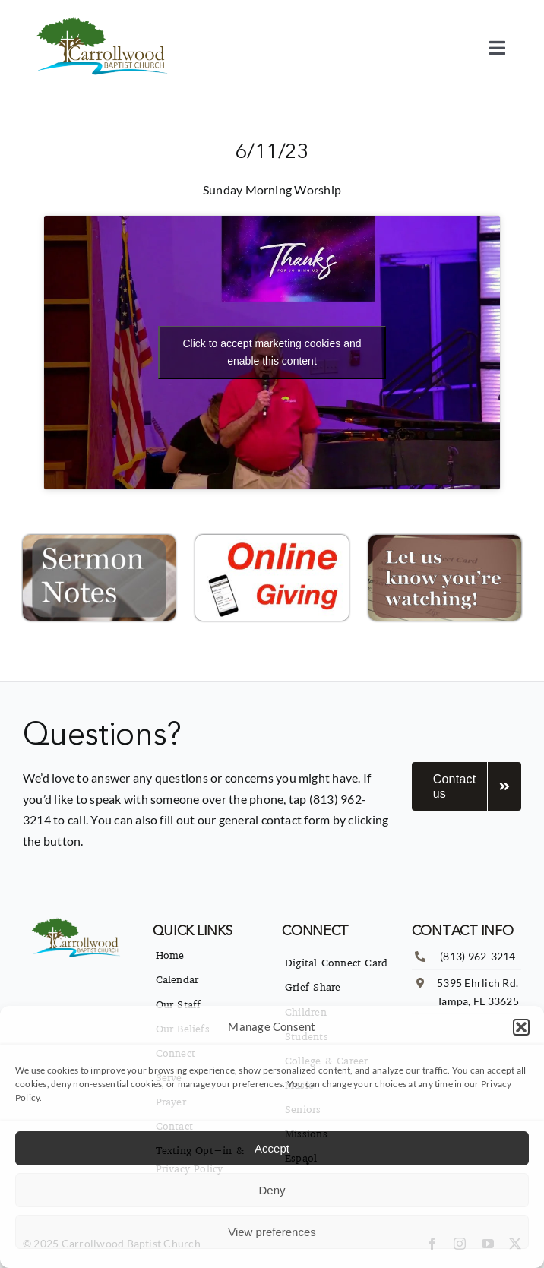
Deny (271, 1190)
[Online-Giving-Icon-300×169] (271, 540)
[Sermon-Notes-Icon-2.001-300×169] (99, 540)
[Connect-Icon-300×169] (444, 540)
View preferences (272, 1231)
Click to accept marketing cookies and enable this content (272, 352)
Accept (272, 1148)
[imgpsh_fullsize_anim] (104, 21)
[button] (521, 1027)
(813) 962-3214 (477, 956)
